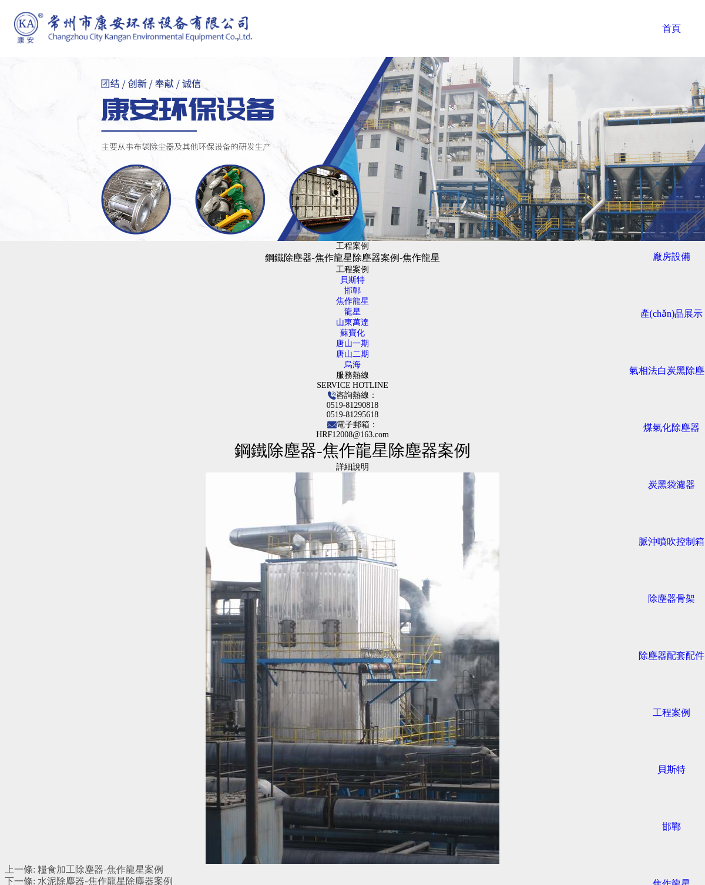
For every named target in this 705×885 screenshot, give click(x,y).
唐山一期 (352, 343)
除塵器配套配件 (671, 656)
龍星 (352, 311)
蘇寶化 (352, 332)
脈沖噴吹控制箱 (671, 542)
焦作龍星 (352, 301)
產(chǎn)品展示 (671, 314)
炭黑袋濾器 (671, 485)
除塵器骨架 (671, 599)
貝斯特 (671, 770)
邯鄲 (671, 827)
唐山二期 (352, 354)
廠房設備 (671, 257)
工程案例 (671, 713)
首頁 (671, 28)
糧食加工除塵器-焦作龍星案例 (100, 869)
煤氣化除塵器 (671, 428)
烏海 (352, 364)
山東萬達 (352, 322)
